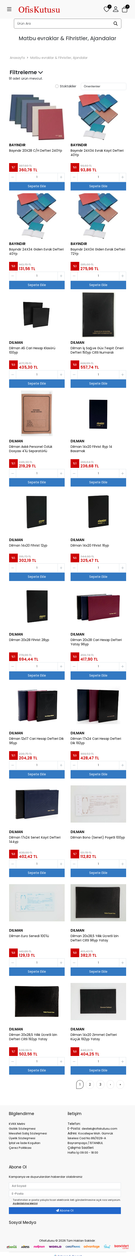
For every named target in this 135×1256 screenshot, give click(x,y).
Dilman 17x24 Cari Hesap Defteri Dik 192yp (96, 741)
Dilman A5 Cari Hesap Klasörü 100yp (32, 350)
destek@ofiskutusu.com (99, 1128)
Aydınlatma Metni (25, 1203)
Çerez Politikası (20, 1148)
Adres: (72, 1133)
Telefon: (74, 1123)
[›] (110, 1084)
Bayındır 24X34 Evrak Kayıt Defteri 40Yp (97, 153)
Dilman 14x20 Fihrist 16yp (90, 545)
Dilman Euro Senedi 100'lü (29, 936)
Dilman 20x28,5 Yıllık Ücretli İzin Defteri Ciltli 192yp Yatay (33, 1037)
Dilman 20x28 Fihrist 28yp (29, 640)
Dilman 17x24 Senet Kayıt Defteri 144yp (35, 839)
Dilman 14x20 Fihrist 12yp (28, 545)
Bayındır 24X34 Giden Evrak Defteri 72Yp (98, 251)
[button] (116, 9)
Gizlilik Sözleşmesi (22, 1128)
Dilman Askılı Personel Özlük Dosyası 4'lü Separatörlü (30, 449)
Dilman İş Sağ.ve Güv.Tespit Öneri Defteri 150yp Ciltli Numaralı (97, 350)
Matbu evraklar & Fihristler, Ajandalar (59, 57)
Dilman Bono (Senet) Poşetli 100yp (98, 837)
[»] (120, 1084)
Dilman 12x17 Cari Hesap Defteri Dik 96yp (36, 741)
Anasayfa (17, 57)
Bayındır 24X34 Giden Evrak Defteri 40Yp (36, 251)
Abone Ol (65, 1210)
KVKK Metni (17, 1124)
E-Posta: (74, 1128)
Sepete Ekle (37, 186)
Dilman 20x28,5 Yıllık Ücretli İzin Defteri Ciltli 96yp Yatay (95, 938)
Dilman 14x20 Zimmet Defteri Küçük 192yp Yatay (94, 1037)
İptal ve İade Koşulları (24, 1143)
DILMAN (16, 342)
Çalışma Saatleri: (81, 1147)
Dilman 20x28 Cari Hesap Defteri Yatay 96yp (96, 642)
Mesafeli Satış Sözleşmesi (28, 1133)
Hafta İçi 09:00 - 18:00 (83, 1152)
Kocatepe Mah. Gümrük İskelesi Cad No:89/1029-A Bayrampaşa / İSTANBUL (90, 1138)
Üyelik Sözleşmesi (22, 1138)
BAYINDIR (17, 145)
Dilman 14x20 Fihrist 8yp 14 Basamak (91, 449)
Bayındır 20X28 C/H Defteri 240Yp (35, 151)
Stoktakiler (65, 86)
